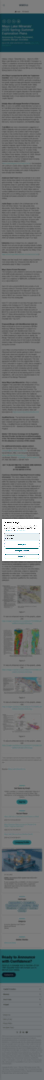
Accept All (22, 545)
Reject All (22, 557)
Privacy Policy (8, 530)
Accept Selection (22, 551)
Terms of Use (20, 530)
